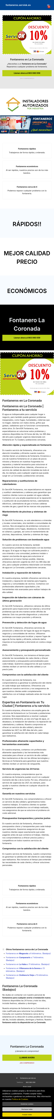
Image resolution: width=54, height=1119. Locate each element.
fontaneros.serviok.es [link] (18, 5)
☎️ (48, 5)
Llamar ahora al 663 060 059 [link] (27, 73)
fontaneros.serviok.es (28, 1078)
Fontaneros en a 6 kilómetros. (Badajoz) (28, 953)
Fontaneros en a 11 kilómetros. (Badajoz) (28, 964)
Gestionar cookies (27, 1104)
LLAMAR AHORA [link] (27, 1057)
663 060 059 (30, 1082)
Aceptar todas (27, 1114)
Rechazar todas (26, 1109)
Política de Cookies (20, 1099)
